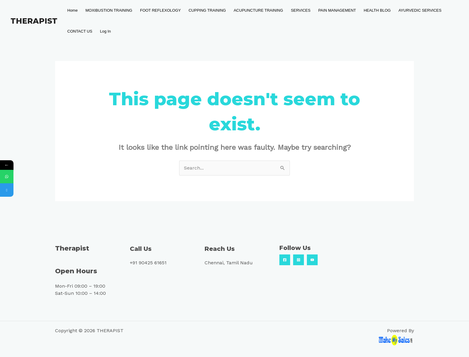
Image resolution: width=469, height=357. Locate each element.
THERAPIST (33, 20)
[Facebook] (284, 259)
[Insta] (298, 259)
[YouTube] (312, 259)
